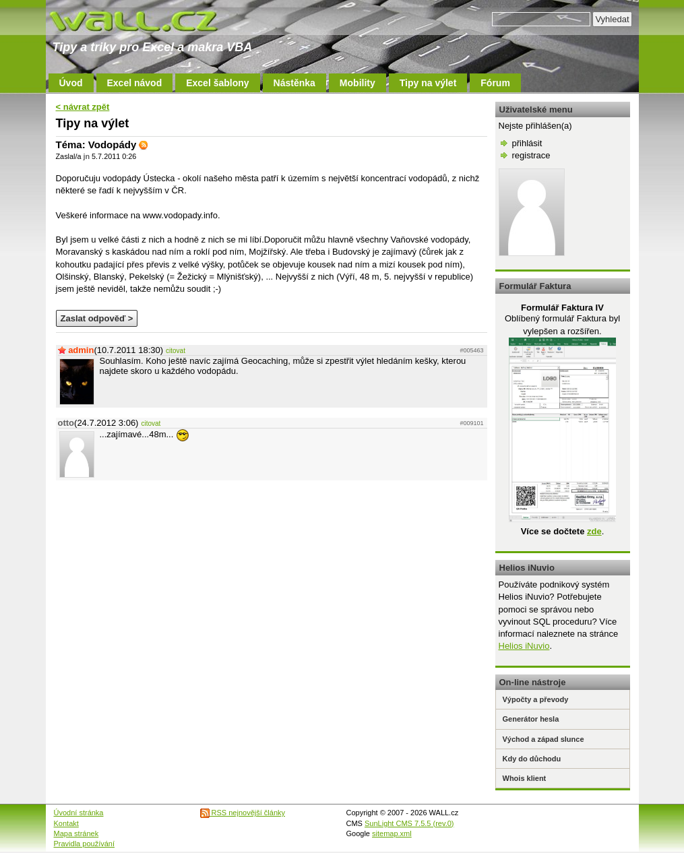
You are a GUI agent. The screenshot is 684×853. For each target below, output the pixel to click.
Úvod (71, 82)
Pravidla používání (84, 844)
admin (81, 350)
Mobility (357, 82)
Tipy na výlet (428, 82)
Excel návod (134, 82)
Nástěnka (294, 82)
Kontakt (66, 823)
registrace (531, 155)
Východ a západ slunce (543, 739)
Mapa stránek (76, 833)
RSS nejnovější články (243, 813)
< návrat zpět (83, 107)
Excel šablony (217, 82)
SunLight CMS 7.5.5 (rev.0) (409, 823)
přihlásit (527, 143)
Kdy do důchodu (532, 759)
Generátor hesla (531, 719)
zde (594, 531)
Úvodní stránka (79, 813)
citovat (175, 350)
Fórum (495, 82)
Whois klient (525, 778)
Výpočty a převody (536, 699)
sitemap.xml (392, 833)
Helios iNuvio (524, 646)
